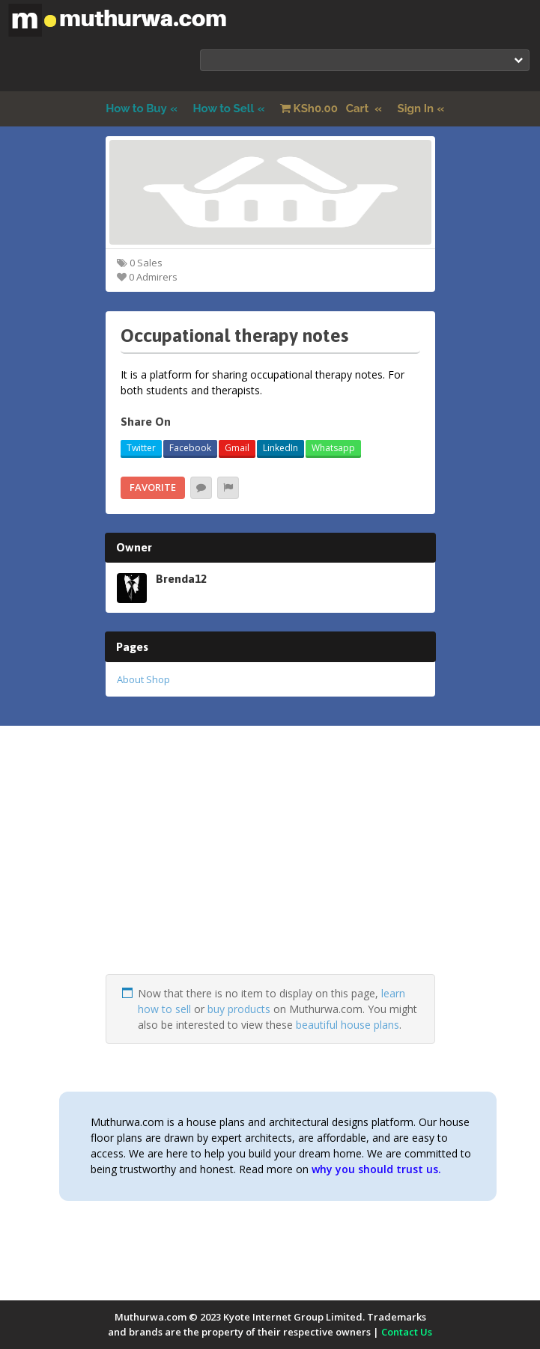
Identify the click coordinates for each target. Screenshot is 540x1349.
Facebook (190, 447)
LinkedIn (280, 447)
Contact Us (406, 1332)
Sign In (416, 108)
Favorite (153, 487)
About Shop (143, 679)
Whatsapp (333, 447)
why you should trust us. (376, 1169)
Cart (325, 108)
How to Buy (136, 108)
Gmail (237, 447)
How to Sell (224, 108)
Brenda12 (181, 578)
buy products (238, 1009)
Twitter (141, 447)
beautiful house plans (347, 1025)
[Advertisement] (270, 869)
